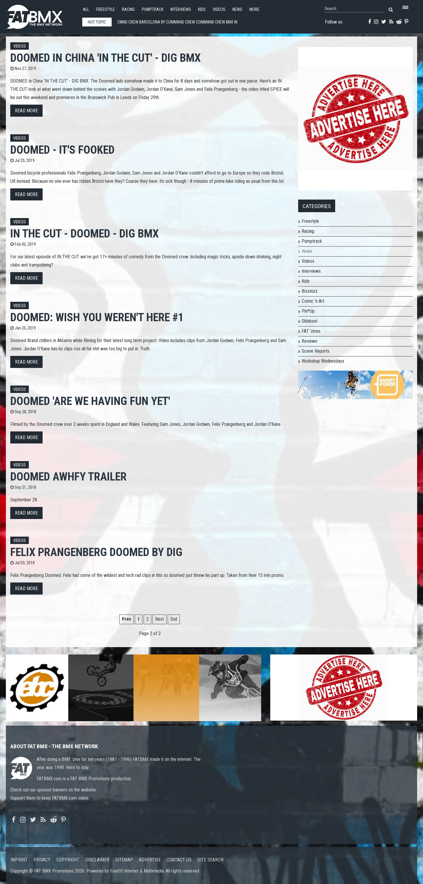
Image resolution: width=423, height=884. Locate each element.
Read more (26, 110)
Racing (128, 9)
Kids (202, 9)
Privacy (42, 860)
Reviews (309, 341)
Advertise (150, 860)
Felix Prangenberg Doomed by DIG (96, 552)
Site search (210, 860)
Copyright (67, 860)
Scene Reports (315, 351)
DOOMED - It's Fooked (62, 149)
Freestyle (105, 9)
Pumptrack (152, 9)
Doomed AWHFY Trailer (68, 476)
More (254, 9)
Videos (219, 9)
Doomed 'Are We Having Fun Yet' (90, 401)
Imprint (19, 860)
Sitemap (124, 860)
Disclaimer (97, 860)
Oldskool (309, 321)
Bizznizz (310, 291)
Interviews (180, 9)
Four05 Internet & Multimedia (137, 871)
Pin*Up (308, 311)
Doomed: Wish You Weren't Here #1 (97, 317)
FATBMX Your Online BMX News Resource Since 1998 (41, 15)
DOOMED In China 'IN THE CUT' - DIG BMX (105, 57)
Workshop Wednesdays (323, 361)
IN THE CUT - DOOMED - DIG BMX (84, 233)
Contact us (179, 860)
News (237, 9)
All (86, 9)
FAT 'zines (311, 331)
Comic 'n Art (313, 301)
